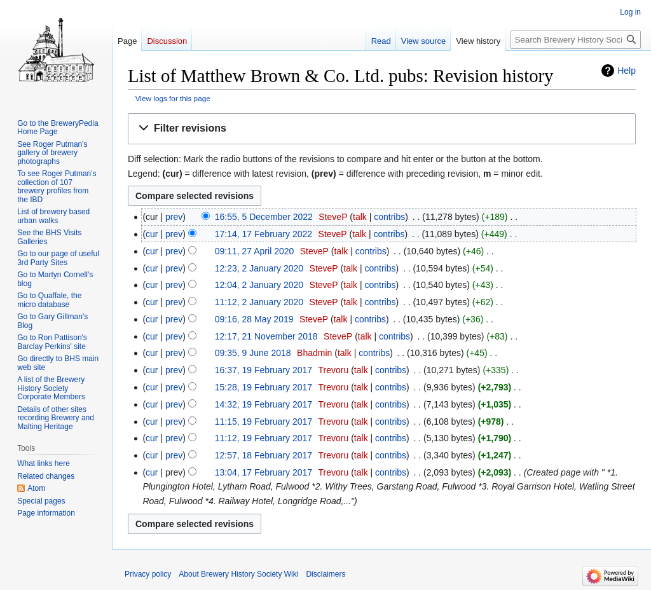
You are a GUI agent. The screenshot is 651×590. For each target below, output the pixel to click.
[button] (382, 128)
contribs (389, 217)
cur (152, 234)
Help (626, 70)
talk (360, 217)
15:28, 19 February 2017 (263, 387)
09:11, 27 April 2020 (254, 251)
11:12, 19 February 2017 (263, 438)
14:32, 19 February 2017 (263, 404)
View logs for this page (172, 98)
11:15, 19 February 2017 (263, 421)
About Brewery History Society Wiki (238, 574)
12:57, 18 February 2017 (263, 455)
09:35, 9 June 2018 (253, 353)
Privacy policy (148, 574)
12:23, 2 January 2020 (259, 268)
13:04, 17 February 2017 (263, 472)
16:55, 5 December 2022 (264, 217)
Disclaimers (325, 574)
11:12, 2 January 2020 (259, 302)
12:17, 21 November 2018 (266, 336)
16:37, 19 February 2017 (263, 370)
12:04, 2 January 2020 (259, 285)
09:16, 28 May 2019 (254, 319)
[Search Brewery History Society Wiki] (576, 40)
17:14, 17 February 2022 (263, 234)
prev (173, 217)
